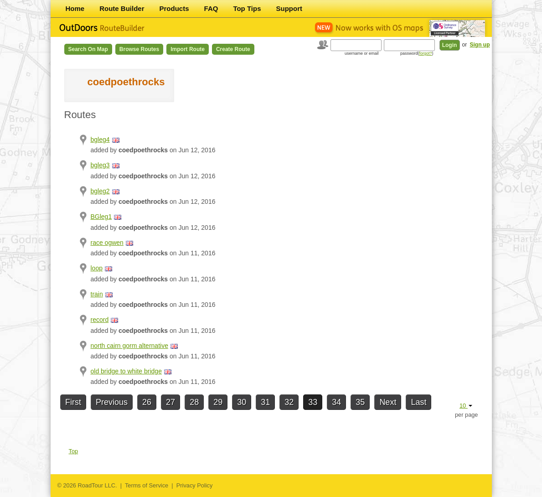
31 (265, 402)
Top (73, 451)
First (73, 402)
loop (97, 268)
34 (336, 402)
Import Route (187, 49)
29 (217, 402)
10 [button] (465, 405)
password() (417, 53)
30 (241, 402)
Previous (112, 402)
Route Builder (121, 8)
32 (289, 402)
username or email (362, 53)
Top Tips (247, 8)
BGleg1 (101, 216)
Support (289, 8)
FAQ (211, 8)
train (97, 294)
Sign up (480, 44)
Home (75, 8)
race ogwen (107, 242)
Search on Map (88, 49)
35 (360, 402)
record (100, 319)
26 (146, 402)
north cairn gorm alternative (129, 345)
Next (387, 402)
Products (174, 8)
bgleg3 (100, 165)
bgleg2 (100, 191)
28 (194, 402)
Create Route (233, 49)
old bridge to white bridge (126, 371)
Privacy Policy (194, 485)
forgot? (425, 53)
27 (170, 402)
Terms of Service (146, 485)
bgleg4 (100, 139)
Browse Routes (139, 49)
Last (418, 402)
